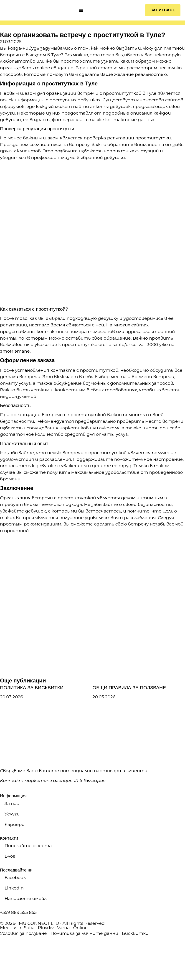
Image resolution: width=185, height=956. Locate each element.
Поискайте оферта (28, 845)
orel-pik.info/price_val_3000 (128, 344)
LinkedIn (14, 888)
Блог (10, 856)
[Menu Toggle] (81, 10)
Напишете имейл (26, 898)
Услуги (12, 814)
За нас (12, 803)
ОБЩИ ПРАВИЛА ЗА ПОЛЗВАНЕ (129, 687)
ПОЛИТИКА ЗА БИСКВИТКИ (31, 687)
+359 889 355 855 (18, 912)
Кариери (15, 824)
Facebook (15, 877)
